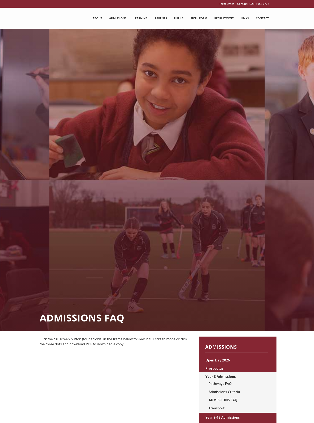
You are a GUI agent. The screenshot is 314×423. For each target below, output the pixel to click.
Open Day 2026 (217, 360)
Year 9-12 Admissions (222, 417)
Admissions (221, 347)
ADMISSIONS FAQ (223, 400)
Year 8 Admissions (220, 376)
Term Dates (226, 4)
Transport (216, 408)
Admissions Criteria (224, 392)
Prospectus (214, 368)
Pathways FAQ (220, 383)
